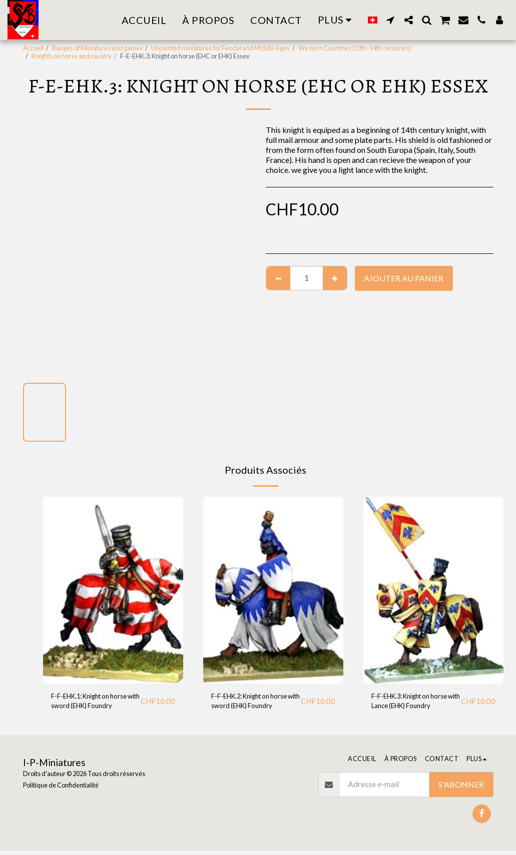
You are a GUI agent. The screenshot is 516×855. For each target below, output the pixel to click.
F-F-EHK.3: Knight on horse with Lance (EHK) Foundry (411, 704)
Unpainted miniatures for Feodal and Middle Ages (220, 48)
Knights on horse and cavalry (72, 56)
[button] (390, 20)
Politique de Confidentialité (61, 790)
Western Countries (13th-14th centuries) (354, 48)
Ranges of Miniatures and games (97, 48)
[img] (113, 590)
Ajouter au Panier (403, 278)
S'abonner (461, 789)
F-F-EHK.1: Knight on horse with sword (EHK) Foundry (92, 704)
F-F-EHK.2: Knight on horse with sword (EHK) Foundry (252, 704)
